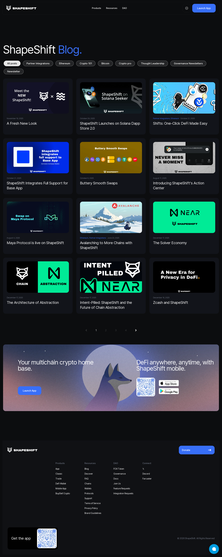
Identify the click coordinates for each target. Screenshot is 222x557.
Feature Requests (121, 488)
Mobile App (61, 488)
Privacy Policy (91, 508)
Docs (115, 478)
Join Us (117, 483)
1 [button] (96, 330)
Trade (59, 478)
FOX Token (118, 468)
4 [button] (126, 330)
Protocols (88, 493)
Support (88, 498)
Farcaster (147, 478)
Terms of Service (92, 503)
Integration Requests (123, 493)
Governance (119, 473)
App (57, 468)
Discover (88, 473)
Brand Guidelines (92, 513)
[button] (86, 330)
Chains (87, 483)
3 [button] (116, 330)
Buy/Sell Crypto (63, 493)
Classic (59, 473)
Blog (86, 468)
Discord (146, 473)
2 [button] (106, 330)
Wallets (87, 488)
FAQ (86, 478)
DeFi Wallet (61, 483)
